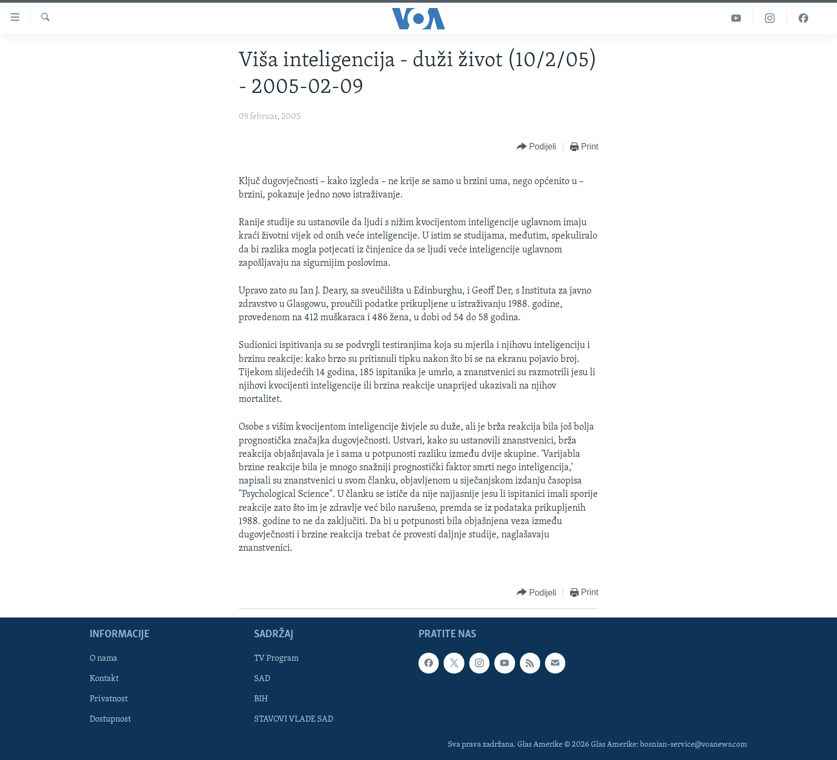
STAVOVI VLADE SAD (293, 720)
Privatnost (109, 699)
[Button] (536, 147)
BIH (261, 699)
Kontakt (104, 679)
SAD (262, 679)
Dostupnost (110, 720)
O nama (103, 659)
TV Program (276, 659)
